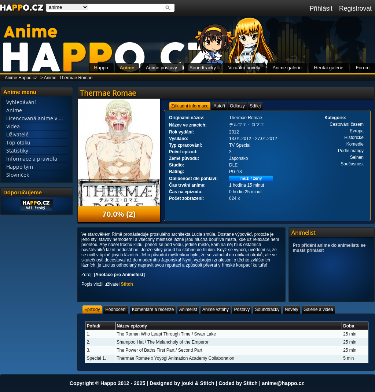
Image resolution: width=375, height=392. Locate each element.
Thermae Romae (75, 77)
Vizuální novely (244, 67)
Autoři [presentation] (219, 106)
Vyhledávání (21, 102)
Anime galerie (287, 67)
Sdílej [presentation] (255, 106)
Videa (13, 126)
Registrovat (355, 8)
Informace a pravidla (31, 158)
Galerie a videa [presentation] (318, 309)
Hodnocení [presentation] (115, 309)
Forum (363, 67)
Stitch (127, 284)
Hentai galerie (328, 67)
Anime (127, 67)
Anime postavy (161, 67)
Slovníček (17, 174)
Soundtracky (203, 67)
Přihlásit (320, 8)
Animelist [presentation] (188, 309)
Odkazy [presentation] (237, 106)
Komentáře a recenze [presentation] (153, 309)
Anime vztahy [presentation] (215, 309)
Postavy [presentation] (242, 309)
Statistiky (17, 150)
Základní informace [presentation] (190, 106)
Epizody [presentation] (92, 309)
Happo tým (19, 166)
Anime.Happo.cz (21, 77)
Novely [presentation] (291, 309)
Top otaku (18, 142)
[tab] (189, 106)
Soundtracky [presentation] (267, 309)
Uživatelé (17, 134)
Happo (101, 67)
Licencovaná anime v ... (34, 118)
